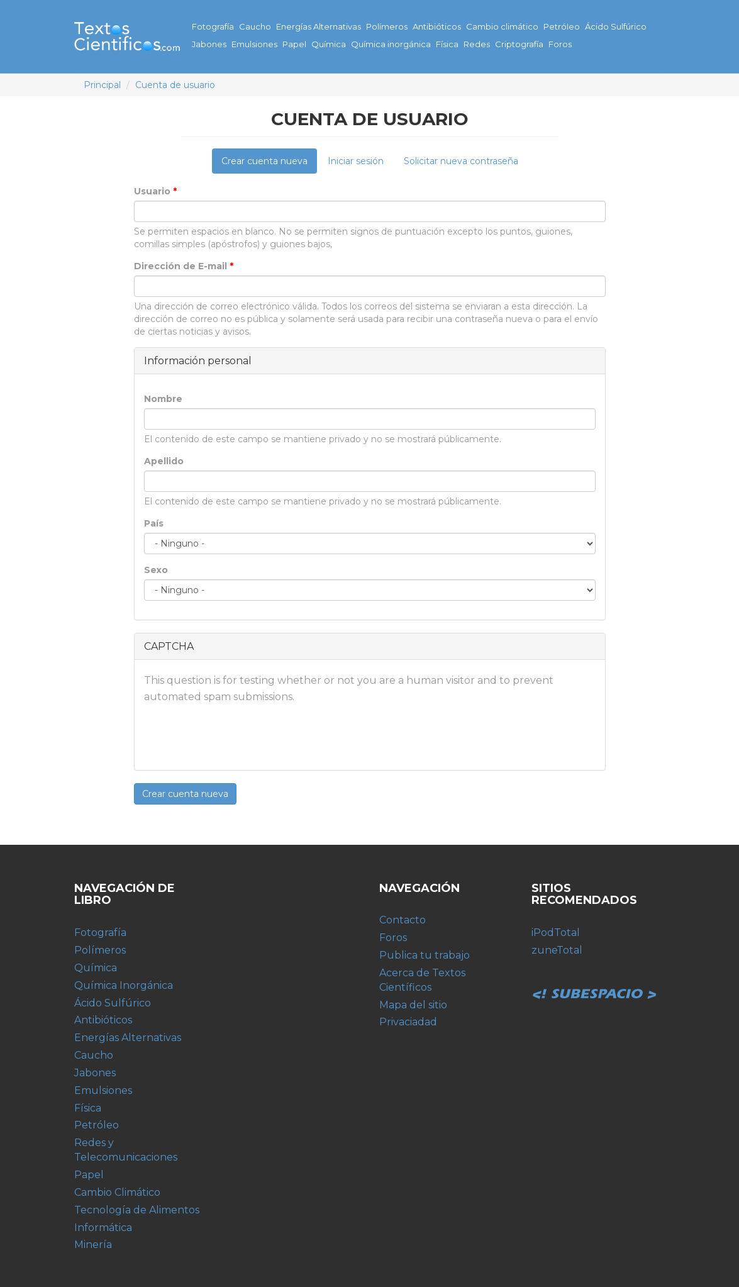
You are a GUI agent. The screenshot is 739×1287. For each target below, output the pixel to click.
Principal (102, 85)
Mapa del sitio (413, 1005)
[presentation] (239, 735)
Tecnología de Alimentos (136, 1210)
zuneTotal (556, 950)
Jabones (209, 44)
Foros (560, 44)
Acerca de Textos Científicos (422, 980)
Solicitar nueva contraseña (461, 161)
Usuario (155, 191)
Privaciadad (408, 1022)
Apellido (164, 461)
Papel (294, 44)
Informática (103, 1228)
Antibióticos (437, 26)
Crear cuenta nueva (269, 164)
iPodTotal (555, 933)
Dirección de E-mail (183, 266)
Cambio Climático (117, 1192)
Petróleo (561, 26)
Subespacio (594, 980)
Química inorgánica (391, 44)
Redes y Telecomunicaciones (125, 1150)
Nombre (163, 398)
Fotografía (213, 26)
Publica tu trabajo (424, 955)
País (154, 523)
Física (447, 44)
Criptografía (519, 44)
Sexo (156, 570)
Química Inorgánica (123, 985)
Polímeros (387, 26)
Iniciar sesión (356, 161)
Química (328, 44)
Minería (93, 1245)
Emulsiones (254, 44)
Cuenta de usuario (175, 85)
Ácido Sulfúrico (616, 26)
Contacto (402, 920)
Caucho (255, 26)
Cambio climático (502, 26)
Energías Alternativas (318, 26)
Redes (477, 44)
